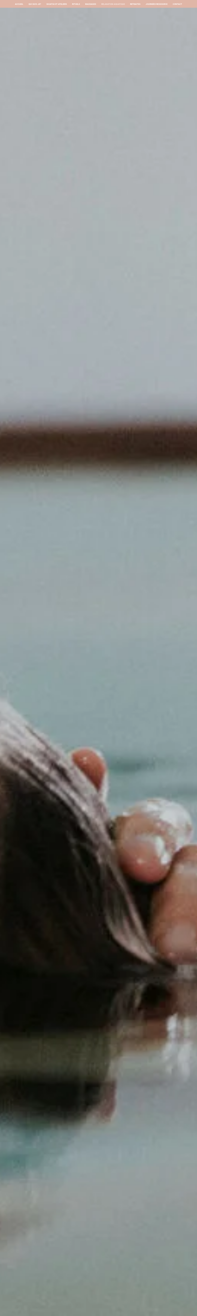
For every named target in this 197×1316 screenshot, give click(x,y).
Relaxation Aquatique (113, 4)
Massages (90, 4)
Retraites (135, 4)
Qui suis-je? (34, 4)
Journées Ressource (156, 4)
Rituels (76, 4)
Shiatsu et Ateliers (56, 4)
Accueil (19, 4)
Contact (177, 4)
